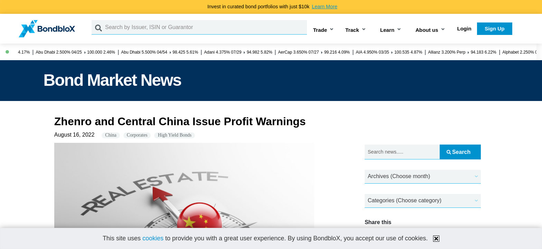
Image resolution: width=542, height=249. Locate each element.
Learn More (324, 6)
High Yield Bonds (174, 135)
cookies (152, 238)
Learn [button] (387, 30)
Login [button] (464, 28)
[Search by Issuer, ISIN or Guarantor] (206, 27)
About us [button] (426, 30)
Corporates (137, 135)
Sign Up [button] (494, 28)
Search (458, 152)
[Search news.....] (402, 152)
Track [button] (352, 30)
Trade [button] (320, 30)
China (110, 135)
